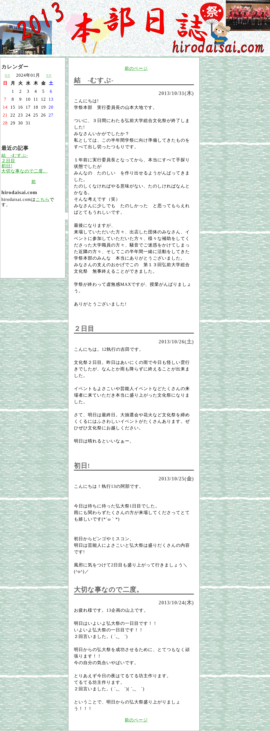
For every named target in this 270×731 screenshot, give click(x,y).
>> (49, 75)
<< (7, 75)
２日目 (8, 160)
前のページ (136, 68)
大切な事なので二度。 (24, 171)
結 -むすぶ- (14, 155)
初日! (6, 166)
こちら (43, 199)
